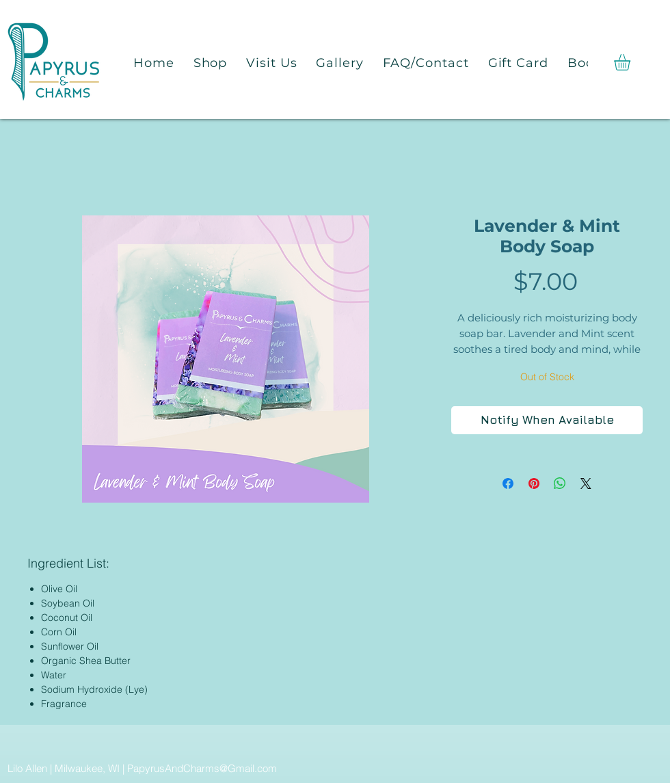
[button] (631, 62)
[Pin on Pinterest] (534, 483)
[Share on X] (586, 483)
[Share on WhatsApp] (560, 483)
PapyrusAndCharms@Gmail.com (202, 768)
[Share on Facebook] (508, 483)
